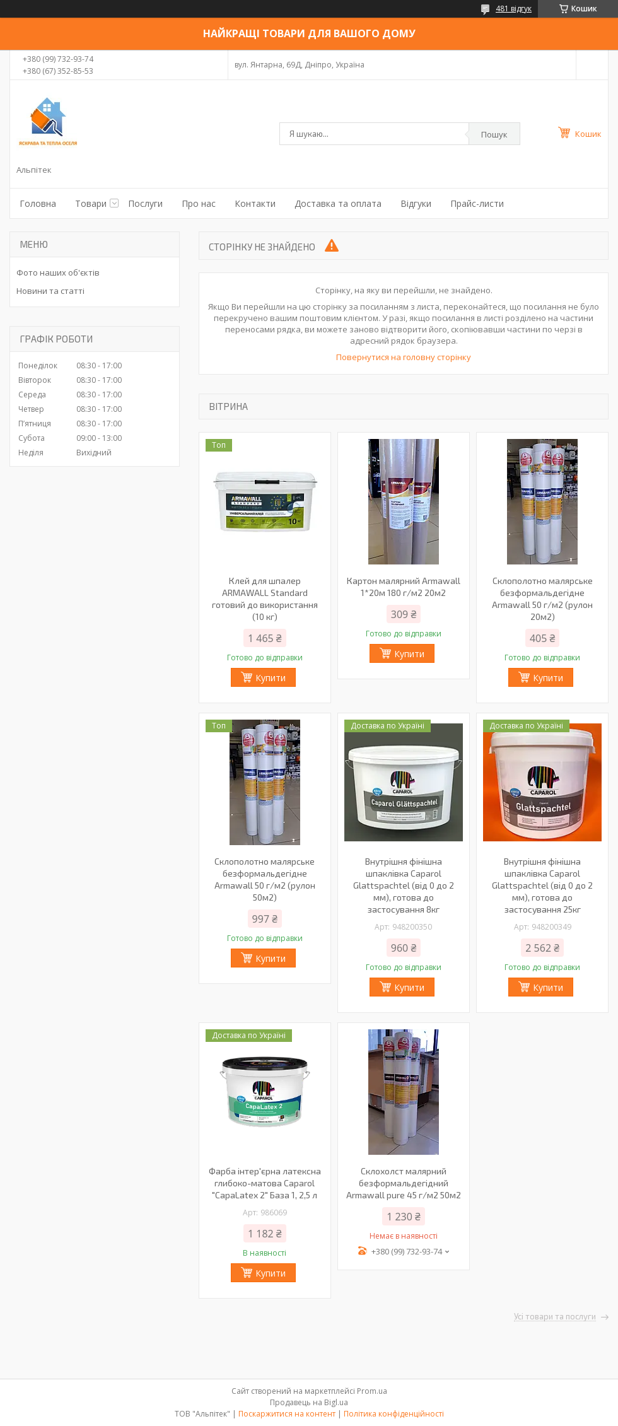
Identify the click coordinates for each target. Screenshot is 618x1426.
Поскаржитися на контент (286, 1413)
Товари (91, 203)
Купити (270, 678)
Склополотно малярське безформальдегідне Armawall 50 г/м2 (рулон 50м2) (264, 879)
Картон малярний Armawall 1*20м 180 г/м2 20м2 (403, 586)
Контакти (255, 203)
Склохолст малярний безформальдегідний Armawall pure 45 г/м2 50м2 (403, 1183)
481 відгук (514, 8)
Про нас (199, 203)
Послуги (145, 203)
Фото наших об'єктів (58, 272)
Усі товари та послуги (555, 1316)
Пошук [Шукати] (494, 134)
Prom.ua (372, 1391)
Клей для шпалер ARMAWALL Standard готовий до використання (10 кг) (265, 598)
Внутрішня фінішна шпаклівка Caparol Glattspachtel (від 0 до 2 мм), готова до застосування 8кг (403, 885)
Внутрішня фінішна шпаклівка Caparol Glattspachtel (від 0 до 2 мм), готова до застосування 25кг (542, 885)
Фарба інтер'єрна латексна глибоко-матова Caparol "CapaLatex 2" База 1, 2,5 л (265, 1183)
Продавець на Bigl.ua (309, 1402)
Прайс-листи (477, 203)
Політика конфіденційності (394, 1413)
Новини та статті (50, 290)
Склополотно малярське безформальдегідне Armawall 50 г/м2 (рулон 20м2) (542, 598)
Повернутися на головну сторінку (403, 357)
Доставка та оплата (338, 203)
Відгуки (415, 203)
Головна (38, 203)
